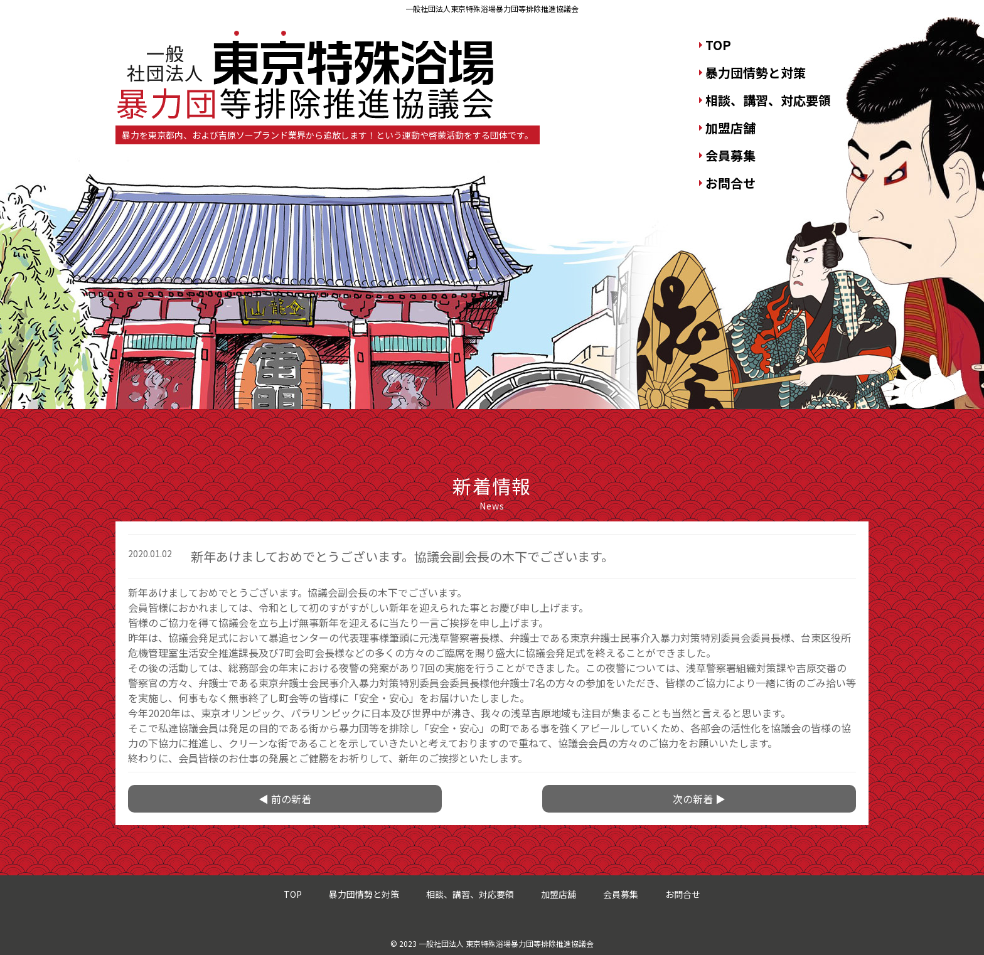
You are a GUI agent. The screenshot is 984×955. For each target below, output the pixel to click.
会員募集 (730, 155)
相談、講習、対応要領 (768, 100)
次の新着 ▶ (699, 798)
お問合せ (730, 183)
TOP (718, 45)
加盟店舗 (730, 128)
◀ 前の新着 (285, 798)
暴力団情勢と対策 (755, 72)
